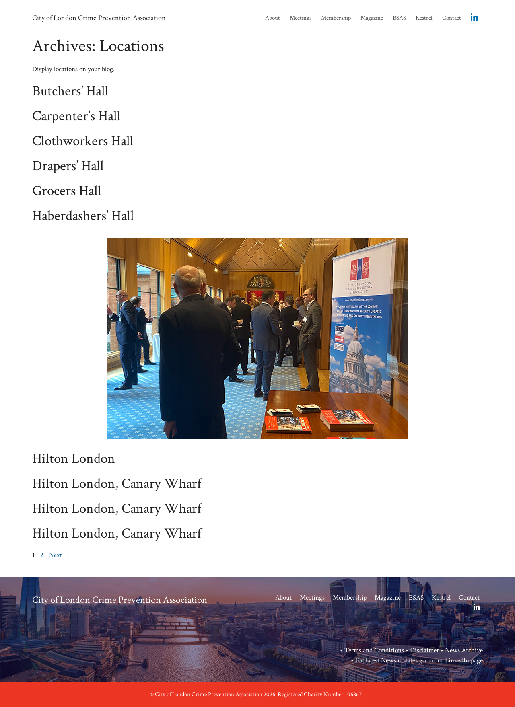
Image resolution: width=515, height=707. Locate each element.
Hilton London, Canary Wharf (116, 484)
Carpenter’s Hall (76, 116)
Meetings (300, 18)
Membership (336, 18)
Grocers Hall (66, 191)
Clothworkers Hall (83, 141)
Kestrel (424, 18)
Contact (451, 18)
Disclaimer (424, 650)
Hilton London (73, 459)
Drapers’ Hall (68, 166)
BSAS (399, 18)
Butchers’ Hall (70, 91)
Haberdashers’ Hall (83, 216)
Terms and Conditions (374, 650)
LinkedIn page (464, 660)
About (272, 18)
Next (59, 555)
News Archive (464, 650)
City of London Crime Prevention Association (99, 18)
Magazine (371, 18)
